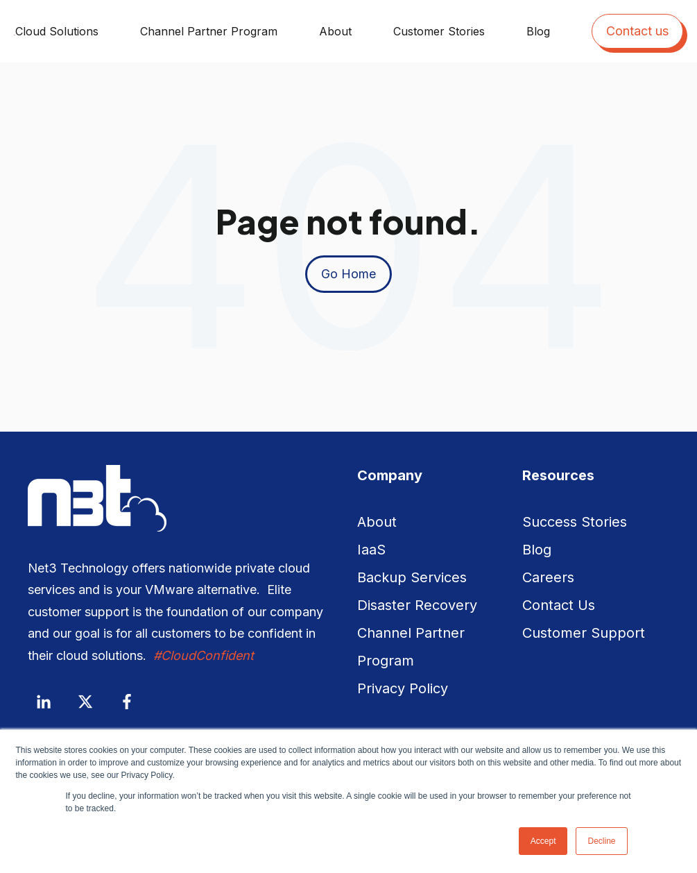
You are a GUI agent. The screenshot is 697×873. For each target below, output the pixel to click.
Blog (538, 31)
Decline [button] (601, 841)
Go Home (348, 273)
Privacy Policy (402, 688)
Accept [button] (543, 841)
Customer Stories (439, 31)
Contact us (637, 31)
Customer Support (583, 633)
